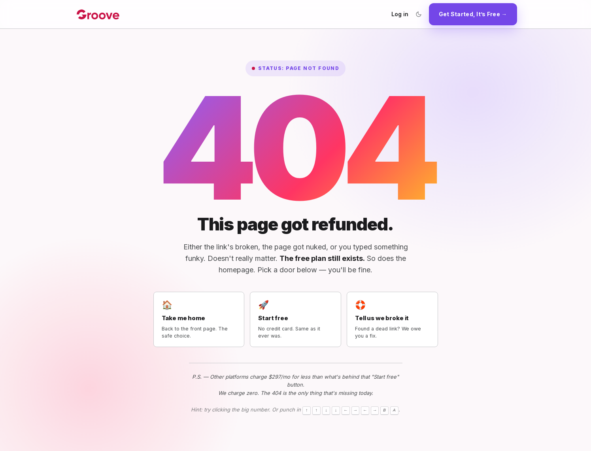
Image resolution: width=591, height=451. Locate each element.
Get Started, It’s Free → (473, 14)
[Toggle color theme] (418, 14)
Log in (399, 14)
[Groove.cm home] (98, 14)
